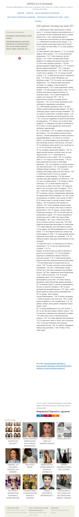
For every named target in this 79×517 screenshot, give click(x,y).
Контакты (31, 507)
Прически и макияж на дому (50, 17)
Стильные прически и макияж (54, 403)
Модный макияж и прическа (49, 405)
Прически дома (60, 405)
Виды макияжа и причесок (47, 13)
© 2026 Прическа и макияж (12, 507)
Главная (20, 13)
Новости (29, 13)
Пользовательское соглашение (41, 507)
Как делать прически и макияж (21, 17)
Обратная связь (54, 507)
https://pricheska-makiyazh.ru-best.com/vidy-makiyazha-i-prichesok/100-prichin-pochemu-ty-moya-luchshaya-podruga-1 (54, 366)
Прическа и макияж (39, 3)
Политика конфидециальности (36, 510)
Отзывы (38, 21)
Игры (66, 17)
